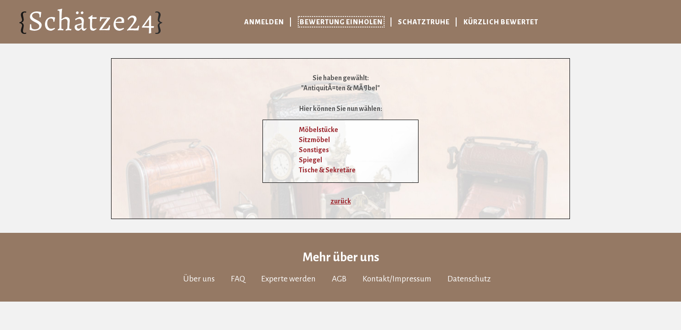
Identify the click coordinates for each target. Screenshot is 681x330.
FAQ (238, 279)
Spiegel (310, 160)
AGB (339, 279)
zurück (340, 201)
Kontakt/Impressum (397, 279)
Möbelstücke (318, 129)
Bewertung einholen (341, 22)
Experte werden (288, 279)
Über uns (199, 279)
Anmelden (264, 22)
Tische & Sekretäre (327, 170)
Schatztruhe (424, 22)
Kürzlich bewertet (500, 22)
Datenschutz (469, 279)
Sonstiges (314, 150)
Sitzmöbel (314, 139)
